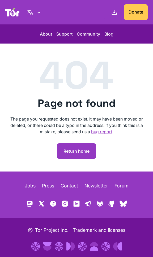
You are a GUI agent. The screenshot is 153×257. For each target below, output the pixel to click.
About (46, 34)
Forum (121, 186)
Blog (108, 34)
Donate (136, 12)
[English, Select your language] (34, 12)
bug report (101, 131)
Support (64, 34)
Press (48, 186)
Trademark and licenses (99, 230)
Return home (76, 151)
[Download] (113, 12)
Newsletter (96, 186)
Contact (69, 186)
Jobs (30, 186)
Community (88, 34)
